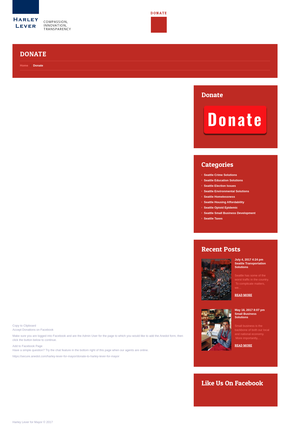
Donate (159, 13)
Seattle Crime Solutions (220, 175)
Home (88, 13)
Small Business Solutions (245, 315)
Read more (243, 295)
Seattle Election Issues (220, 185)
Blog (121, 13)
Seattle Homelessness (219, 196)
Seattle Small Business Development (230, 213)
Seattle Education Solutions (223, 180)
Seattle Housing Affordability (224, 202)
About (105, 13)
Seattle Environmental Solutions (226, 191)
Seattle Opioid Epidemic (221, 207)
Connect (140, 13)
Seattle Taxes (213, 218)
